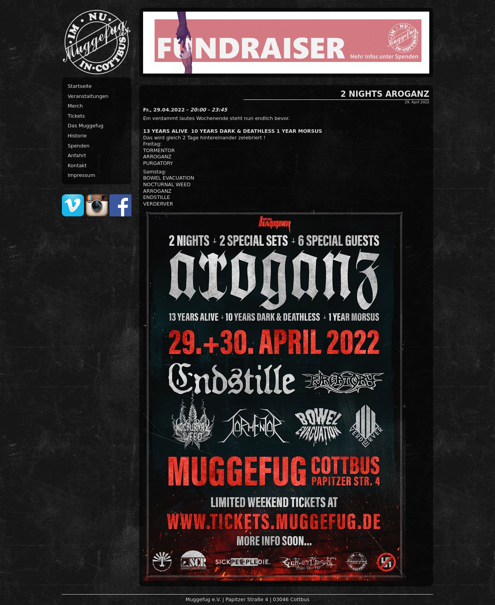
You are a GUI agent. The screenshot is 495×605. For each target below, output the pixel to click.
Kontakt (77, 165)
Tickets (76, 116)
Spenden (78, 146)
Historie (77, 136)
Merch (75, 106)
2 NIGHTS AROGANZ (385, 94)
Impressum (81, 175)
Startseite (80, 86)
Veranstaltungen (88, 96)
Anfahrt (77, 155)
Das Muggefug (85, 126)
